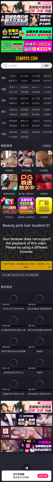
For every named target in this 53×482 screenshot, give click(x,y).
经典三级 (24, 103)
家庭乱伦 (24, 120)
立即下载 (43, 475)
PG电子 (13, 76)
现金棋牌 (36, 80)
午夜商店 (24, 132)
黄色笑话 (36, 125)
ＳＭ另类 (47, 92)
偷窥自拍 (13, 109)
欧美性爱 (47, 98)
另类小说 (24, 125)
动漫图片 (47, 109)
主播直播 (36, 92)
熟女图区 (36, 114)
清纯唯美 (24, 114)
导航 (3, 134)
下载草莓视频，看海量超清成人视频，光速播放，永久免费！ (27, 265)
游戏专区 (47, 76)
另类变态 (47, 103)
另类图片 (47, 114)
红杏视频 (13, 136)
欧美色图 (36, 109)
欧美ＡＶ (36, 87)
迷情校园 (13, 125)
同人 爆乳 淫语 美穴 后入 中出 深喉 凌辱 (20, 275)
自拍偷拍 (24, 87)
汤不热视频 (47, 132)
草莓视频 (36, 132)
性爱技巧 (47, 125)
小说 (3, 122)
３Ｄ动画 (47, 87)
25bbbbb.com (26, 58)
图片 (3, 111)
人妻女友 (36, 120)
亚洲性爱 (13, 98)
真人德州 (24, 76)
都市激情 (13, 120)
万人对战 (36, 76)
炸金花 (24, 80)
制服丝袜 (13, 103)
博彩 (3, 77)
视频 (3, 89)
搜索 (46, 65)
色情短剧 (24, 136)
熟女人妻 (13, 92)
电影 (3, 100)
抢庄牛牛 (47, 80)
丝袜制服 (24, 92)
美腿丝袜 (13, 114)
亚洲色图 (24, 109)
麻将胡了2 (13, 80)
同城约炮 (13, 132)
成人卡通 (36, 98)
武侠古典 (47, 120)
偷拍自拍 (24, 98)
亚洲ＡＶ (13, 87)
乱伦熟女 (36, 103)
